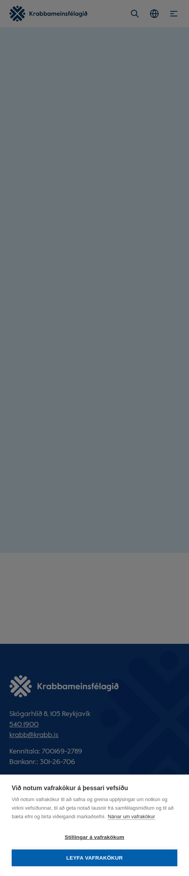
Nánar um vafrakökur (131, 816)
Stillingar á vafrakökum (94, 837)
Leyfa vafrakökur (94, 858)
